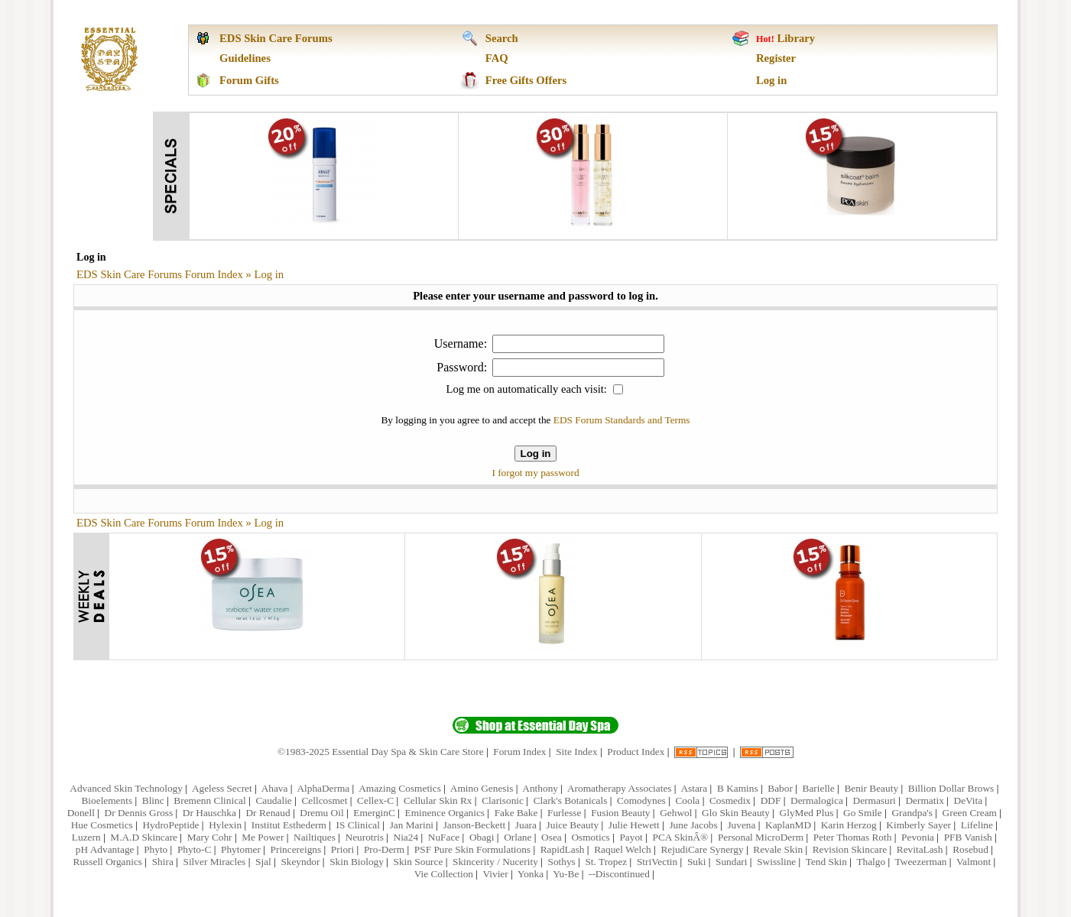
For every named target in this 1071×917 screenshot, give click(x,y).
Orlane (517, 837)
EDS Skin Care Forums (276, 38)
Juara (526, 825)
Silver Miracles (214, 861)
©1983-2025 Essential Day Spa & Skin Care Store (380, 751)
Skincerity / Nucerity (495, 861)
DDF (771, 800)
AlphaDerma (323, 788)
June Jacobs (693, 825)
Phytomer (241, 849)
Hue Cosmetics (102, 825)
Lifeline (977, 825)
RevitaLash (920, 849)
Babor (780, 788)
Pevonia (917, 837)
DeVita (968, 800)
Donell (81, 812)
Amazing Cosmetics (400, 788)
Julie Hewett (634, 825)
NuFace (443, 837)
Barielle (819, 788)
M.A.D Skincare (143, 837)
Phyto (155, 849)
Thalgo (870, 861)
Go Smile (862, 812)
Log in (771, 80)
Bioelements (106, 800)
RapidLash (562, 849)
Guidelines (245, 58)
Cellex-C (375, 800)
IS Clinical (358, 825)
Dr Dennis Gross (139, 812)
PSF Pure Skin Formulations (472, 849)
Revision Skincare (850, 849)
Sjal (263, 861)
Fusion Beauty (620, 812)
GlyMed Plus (807, 812)
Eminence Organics (445, 812)
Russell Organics (107, 861)
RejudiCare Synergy (701, 849)
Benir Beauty (871, 788)
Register (776, 58)
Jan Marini (411, 825)
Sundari (731, 861)
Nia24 (406, 837)
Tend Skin (826, 861)
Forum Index (519, 751)
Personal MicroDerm (760, 837)
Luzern (86, 837)
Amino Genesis (482, 788)
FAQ (496, 58)
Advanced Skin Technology (126, 788)
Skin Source (418, 861)
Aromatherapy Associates (619, 788)
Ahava (274, 788)
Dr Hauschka (209, 812)
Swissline (776, 861)
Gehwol (676, 812)
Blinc (153, 800)
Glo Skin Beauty (736, 812)
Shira (163, 861)
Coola (687, 800)
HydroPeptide (170, 825)
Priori (342, 849)
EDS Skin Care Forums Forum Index (159, 274)
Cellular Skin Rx (438, 800)
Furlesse (564, 812)
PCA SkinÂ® (680, 837)
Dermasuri (874, 800)
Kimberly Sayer (918, 825)
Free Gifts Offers (525, 80)
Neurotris (365, 837)
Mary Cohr (209, 837)
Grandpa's (911, 812)
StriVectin (657, 861)
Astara (693, 788)
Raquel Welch (622, 849)
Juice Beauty (573, 825)
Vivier (495, 874)
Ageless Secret (222, 788)
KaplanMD (788, 825)
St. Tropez (606, 861)
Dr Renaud (267, 812)
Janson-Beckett (474, 825)
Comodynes (641, 800)
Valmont (973, 861)
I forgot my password (535, 472)
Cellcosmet (324, 800)
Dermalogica (816, 800)
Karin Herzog (849, 825)
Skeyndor (300, 861)
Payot (630, 837)
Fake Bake (516, 812)
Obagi (482, 837)
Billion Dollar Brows (951, 788)
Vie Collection (443, 874)
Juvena (741, 825)
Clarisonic (503, 800)
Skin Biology (356, 861)
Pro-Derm (384, 849)
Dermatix (924, 800)
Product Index (635, 751)
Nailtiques (315, 837)
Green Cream (970, 812)
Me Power (263, 837)
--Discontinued (619, 874)
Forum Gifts (249, 80)
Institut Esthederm (289, 825)
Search (501, 38)
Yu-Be (566, 874)
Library (796, 38)
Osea (551, 837)
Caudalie (273, 800)
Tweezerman (921, 861)
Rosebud (970, 849)
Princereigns (296, 849)
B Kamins (737, 788)
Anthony (540, 788)
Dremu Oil (321, 812)
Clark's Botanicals (571, 800)
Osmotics (590, 837)
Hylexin (225, 825)
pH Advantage (105, 849)
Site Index (576, 751)
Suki (696, 861)
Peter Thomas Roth (852, 837)
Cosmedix (730, 800)
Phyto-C (194, 849)
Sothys (561, 861)
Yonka (531, 874)
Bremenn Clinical (209, 800)
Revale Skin (778, 849)
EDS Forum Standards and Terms (621, 420)
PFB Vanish (968, 837)
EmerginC (374, 812)
